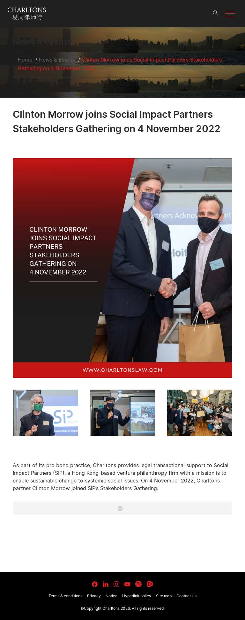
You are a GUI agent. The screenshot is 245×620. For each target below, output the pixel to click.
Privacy (94, 596)
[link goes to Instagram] (116, 584)
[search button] (215, 13)
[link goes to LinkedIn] (105, 583)
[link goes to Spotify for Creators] (138, 584)
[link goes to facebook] (95, 584)
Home (25, 59)
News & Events (57, 59)
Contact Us (186, 596)
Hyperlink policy (136, 596)
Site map (164, 596)
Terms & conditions (65, 596)
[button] (230, 13)
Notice (111, 596)
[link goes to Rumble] (150, 584)
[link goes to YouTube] (127, 584)
